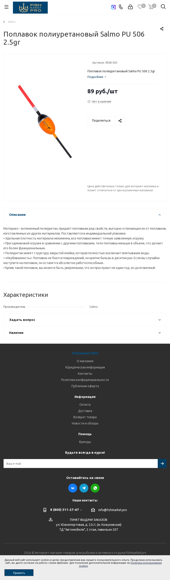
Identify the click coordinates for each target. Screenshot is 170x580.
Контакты (85, 373)
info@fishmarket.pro (112, 510)
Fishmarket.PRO (85, 353)
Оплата (85, 404)
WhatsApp (95, 488)
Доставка (85, 411)
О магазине (85, 361)
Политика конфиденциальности (85, 380)
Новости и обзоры (85, 423)
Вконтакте (72, 488)
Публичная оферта (85, 386)
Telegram (83, 488)
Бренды (85, 442)
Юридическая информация (85, 367)
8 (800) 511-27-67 (64, 509)
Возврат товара (85, 417)
